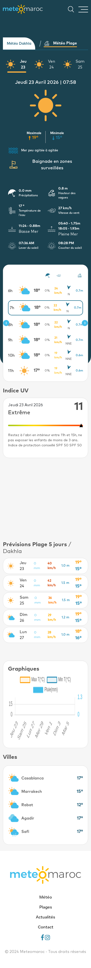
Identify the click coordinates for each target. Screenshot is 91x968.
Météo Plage (60, 43)
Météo (45, 897)
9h (10, 340)
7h (12, 308)
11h (11, 371)
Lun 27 (23, 635)
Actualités (45, 917)
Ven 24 (51, 64)
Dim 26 (23, 617)
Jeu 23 (23, 64)
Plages (45, 907)
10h (11, 355)
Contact (45, 927)
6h (10, 291)
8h (10, 325)
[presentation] (6, 323)
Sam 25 (79, 64)
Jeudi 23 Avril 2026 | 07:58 (45, 82)
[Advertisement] (45, 499)
